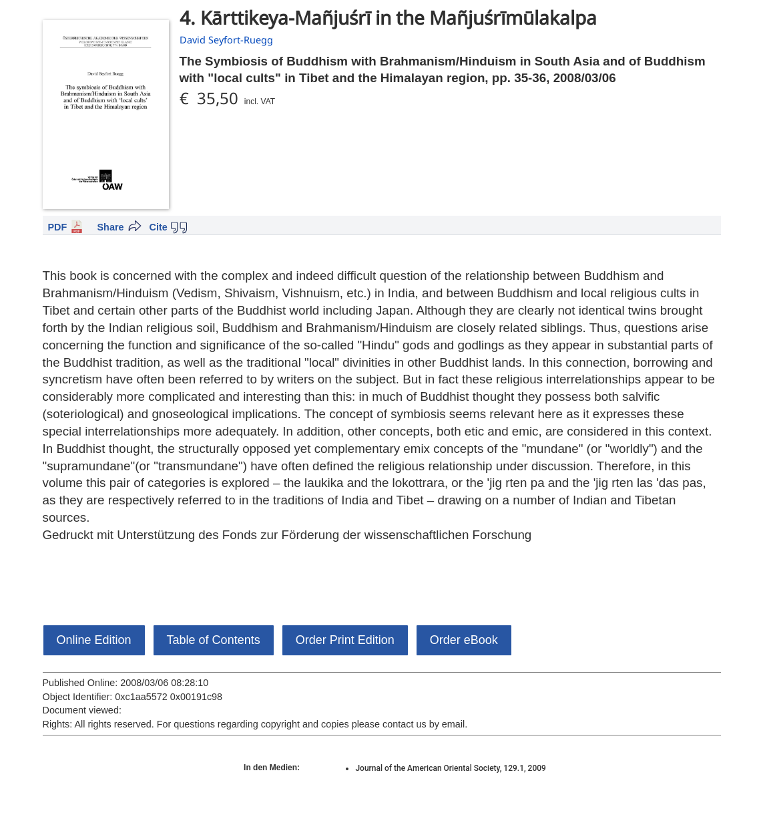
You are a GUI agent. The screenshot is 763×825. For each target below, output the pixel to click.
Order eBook (464, 640)
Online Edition (94, 640)
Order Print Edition (345, 640)
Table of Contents (213, 640)
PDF (57, 227)
